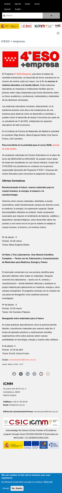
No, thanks (17, 488)
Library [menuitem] (37, 4)
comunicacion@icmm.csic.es (22, 360)
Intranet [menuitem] (7, 4)
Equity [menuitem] (27, 4)
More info (48, 482)
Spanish (7, 9)
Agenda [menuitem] (17, 4)
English (18, 9)
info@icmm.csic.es (17, 405)
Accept (6, 488)
